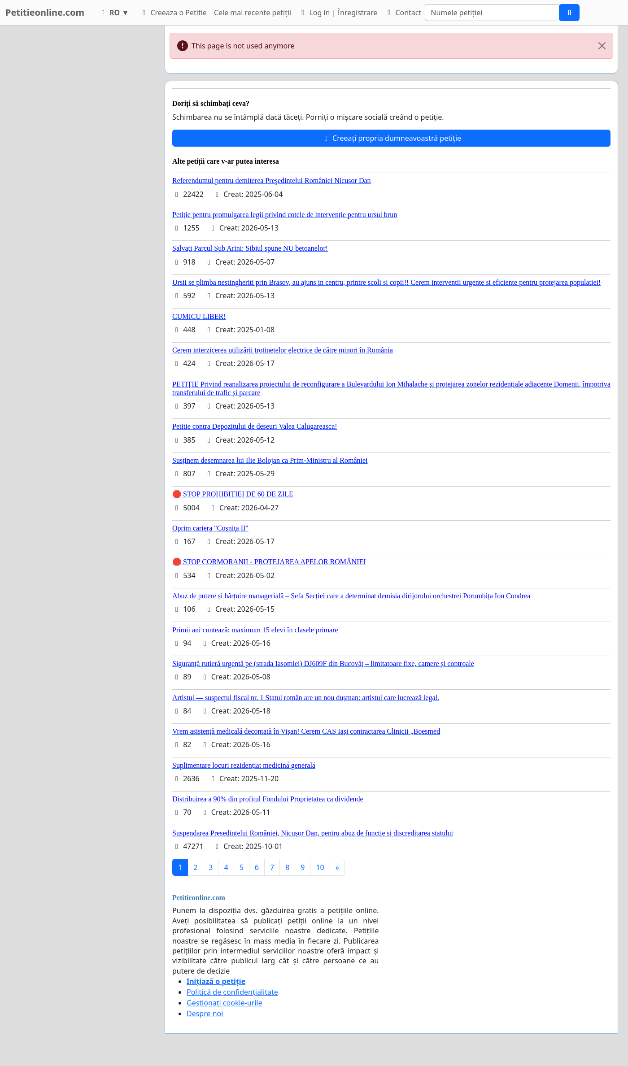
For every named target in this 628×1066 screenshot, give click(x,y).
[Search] (492, 12)
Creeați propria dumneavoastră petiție (391, 138)
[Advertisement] (77, 160)
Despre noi (205, 1013)
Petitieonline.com (44, 12)
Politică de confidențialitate (232, 992)
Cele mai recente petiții (252, 12)
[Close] (602, 45)
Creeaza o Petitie (173, 12)
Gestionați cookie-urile (224, 1003)
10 (320, 867)
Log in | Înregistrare (337, 12)
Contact (402, 12)
